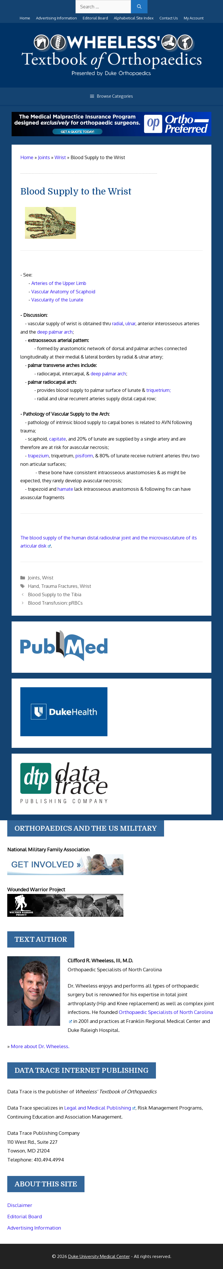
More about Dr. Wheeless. (40, 1046)
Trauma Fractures (59, 586)
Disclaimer (19, 1205)
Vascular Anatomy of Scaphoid (63, 291)
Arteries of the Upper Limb (58, 283)
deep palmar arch (55, 332)
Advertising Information (56, 18)
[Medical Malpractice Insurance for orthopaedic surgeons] (111, 134)
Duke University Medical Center (99, 1256)
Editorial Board (95, 18)
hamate (65, 489)
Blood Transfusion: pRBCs (55, 603)
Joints (34, 578)
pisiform (84, 456)
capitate (57, 439)
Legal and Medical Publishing (99, 1108)
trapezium (38, 456)
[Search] (139, 6)
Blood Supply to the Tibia (54, 594)
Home (25, 18)
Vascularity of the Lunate (57, 300)
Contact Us (168, 18)
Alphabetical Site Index (134, 18)
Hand (33, 586)
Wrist (47, 578)
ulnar (130, 323)
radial (117, 323)
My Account (194, 18)
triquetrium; (158, 390)
